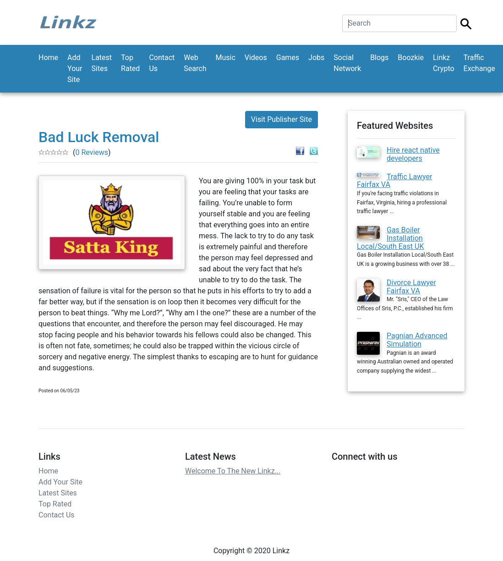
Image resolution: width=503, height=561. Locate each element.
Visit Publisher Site (281, 119)
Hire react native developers (413, 154)
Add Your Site (74, 68)
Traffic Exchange (479, 63)
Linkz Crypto (443, 63)
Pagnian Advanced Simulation (417, 339)
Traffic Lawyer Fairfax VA (394, 180)
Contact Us (162, 63)
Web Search (195, 63)
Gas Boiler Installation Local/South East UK (390, 238)
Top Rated (130, 63)
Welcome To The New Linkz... (232, 471)
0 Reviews (91, 152)
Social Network (347, 63)
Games (287, 57)
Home (48, 57)
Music (225, 57)
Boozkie (411, 57)
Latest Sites (102, 63)
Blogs (379, 57)
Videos (256, 57)
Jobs (316, 57)
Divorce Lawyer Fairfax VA (411, 286)
